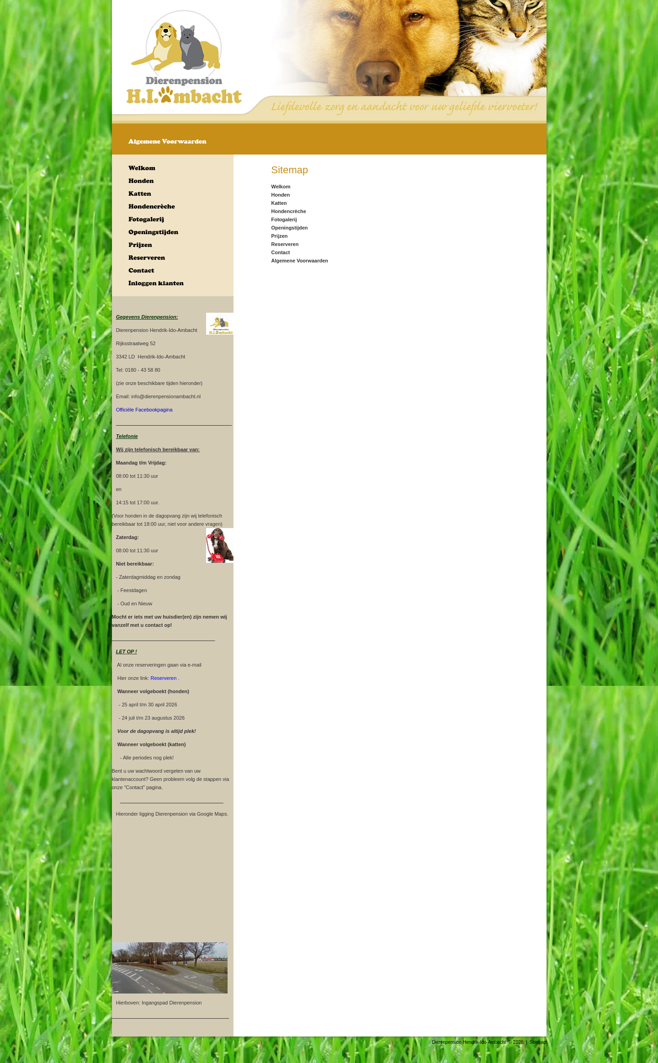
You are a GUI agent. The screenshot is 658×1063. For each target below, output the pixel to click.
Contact (280, 252)
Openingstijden (289, 227)
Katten (279, 203)
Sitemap (538, 1042)
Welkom (281, 186)
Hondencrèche (288, 211)
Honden (280, 195)
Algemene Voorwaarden (300, 260)
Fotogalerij (284, 219)
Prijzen (279, 236)
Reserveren (285, 244)
